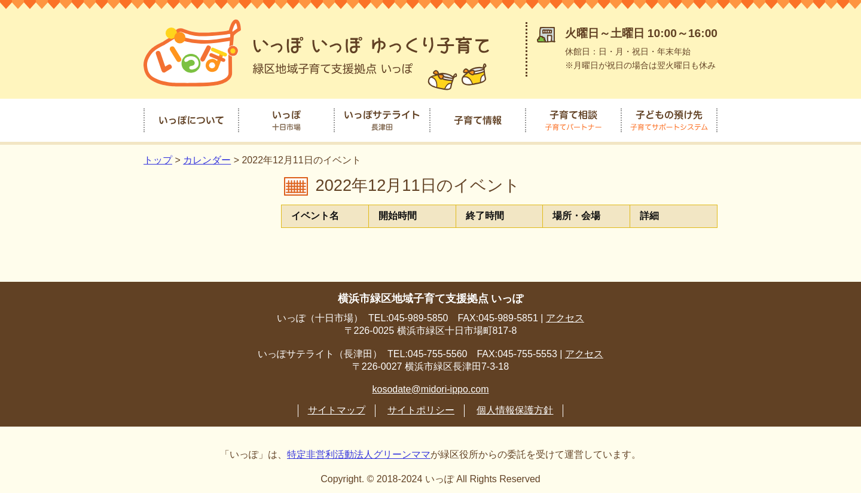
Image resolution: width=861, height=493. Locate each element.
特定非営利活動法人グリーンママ (358, 450)
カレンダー (207, 156)
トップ (158, 156)
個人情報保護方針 (515, 406)
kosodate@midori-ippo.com (431, 385)
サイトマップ (336, 406)
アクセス (565, 314)
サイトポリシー (420, 406)
